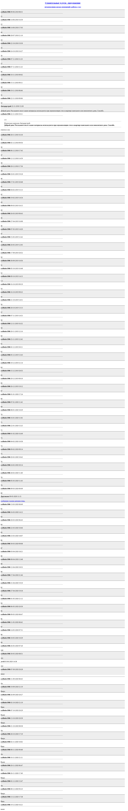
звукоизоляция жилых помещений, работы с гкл (63, 7)
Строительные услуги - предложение (62, 3)
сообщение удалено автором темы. (13, 501)
